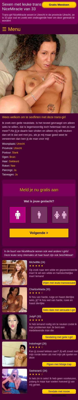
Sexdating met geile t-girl (59, 337)
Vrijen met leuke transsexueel (59, 282)
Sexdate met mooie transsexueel (59, 392)
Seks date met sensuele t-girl (59, 310)
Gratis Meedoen (59, 4)
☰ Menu (11, 29)
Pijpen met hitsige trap (59, 364)
